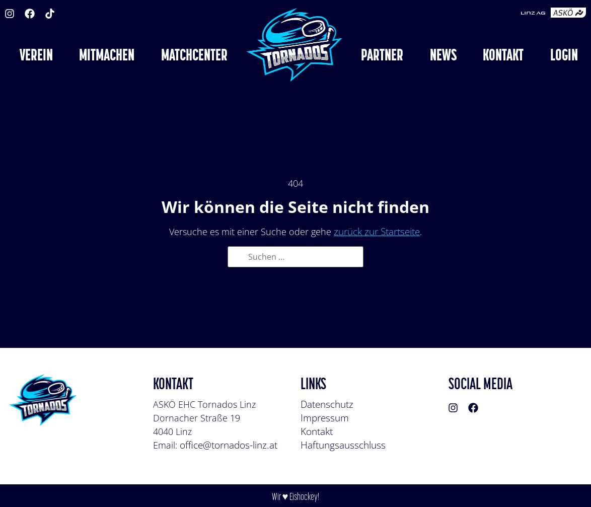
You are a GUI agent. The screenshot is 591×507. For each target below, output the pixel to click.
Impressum (325, 417)
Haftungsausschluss (343, 445)
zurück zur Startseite (377, 231)
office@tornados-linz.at (228, 445)
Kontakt (317, 431)
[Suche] (239, 257)
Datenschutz (327, 404)
